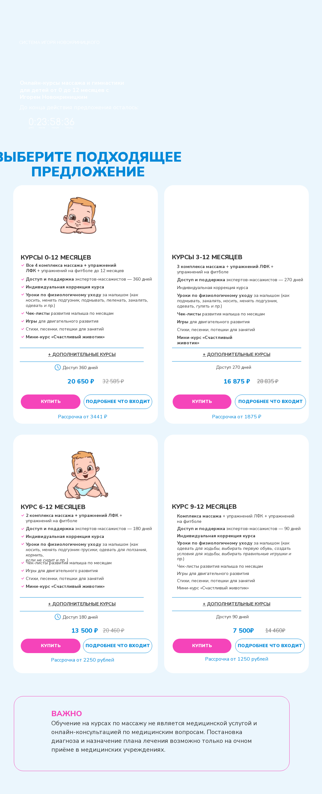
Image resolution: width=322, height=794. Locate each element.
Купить (51, 402)
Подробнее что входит (118, 402)
